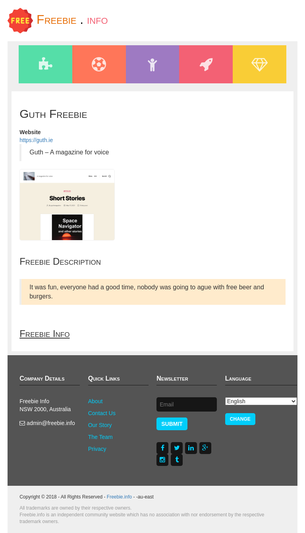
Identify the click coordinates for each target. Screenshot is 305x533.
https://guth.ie (36, 140)
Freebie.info (119, 497)
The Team (100, 437)
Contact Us (102, 413)
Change (240, 419)
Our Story (100, 425)
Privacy (97, 449)
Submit (172, 424)
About (95, 401)
